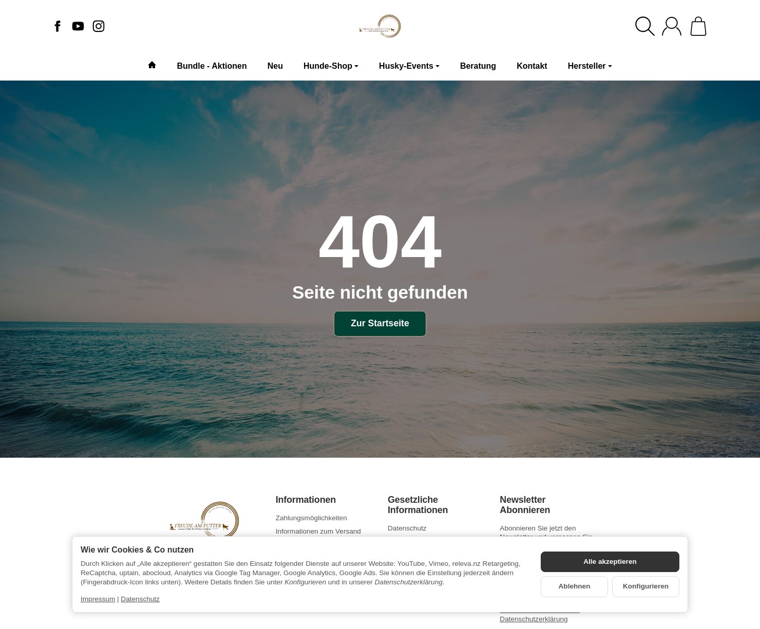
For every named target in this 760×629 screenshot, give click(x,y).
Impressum (98, 599)
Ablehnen (575, 586)
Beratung (478, 66)
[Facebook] (57, 26)
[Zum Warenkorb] (698, 26)
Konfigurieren (646, 586)
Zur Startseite (380, 323)
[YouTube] (78, 26)
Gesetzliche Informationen (418, 505)
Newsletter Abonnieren (525, 505)
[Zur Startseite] (380, 26)
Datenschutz (140, 599)
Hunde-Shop (330, 66)
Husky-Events (409, 66)
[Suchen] (645, 26)
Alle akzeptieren (610, 561)
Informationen (306, 500)
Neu (275, 66)
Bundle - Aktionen (211, 66)
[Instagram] (98, 26)
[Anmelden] (671, 26)
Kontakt (532, 66)
